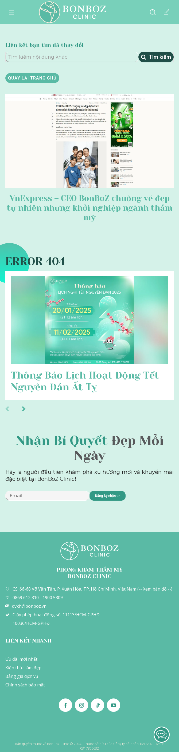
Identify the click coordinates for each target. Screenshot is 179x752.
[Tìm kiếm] (156, 57)
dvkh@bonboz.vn (29, 606)
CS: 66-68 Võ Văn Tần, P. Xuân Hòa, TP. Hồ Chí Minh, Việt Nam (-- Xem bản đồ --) (92, 589)
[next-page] (29, 408)
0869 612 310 (26, 597)
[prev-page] (12, 408)
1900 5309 (52, 597)
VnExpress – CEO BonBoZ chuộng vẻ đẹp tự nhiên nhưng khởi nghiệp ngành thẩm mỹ (90, 208)
